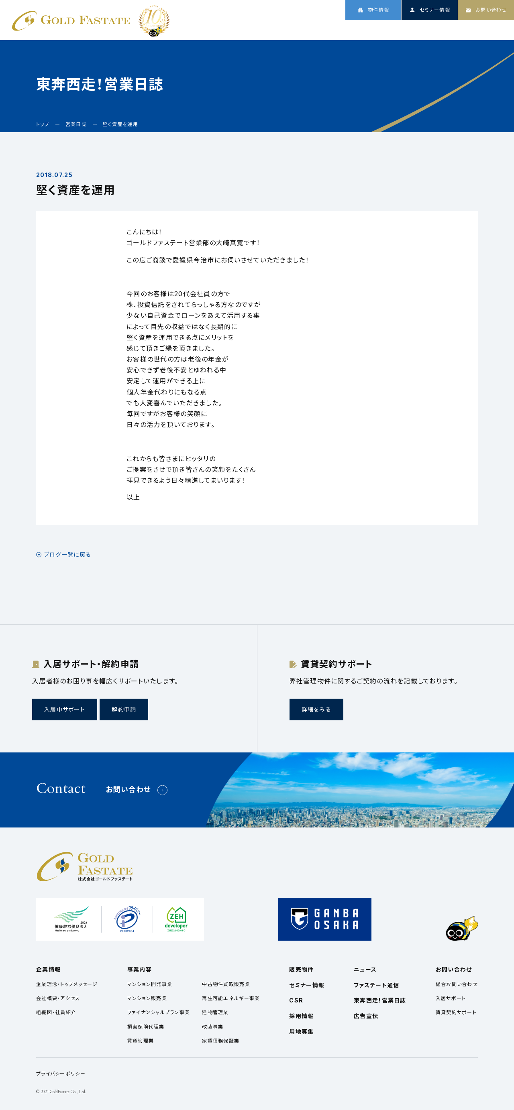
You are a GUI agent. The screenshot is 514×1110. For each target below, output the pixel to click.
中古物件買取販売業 (226, 984)
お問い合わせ (128, 789)
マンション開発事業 (150, 984)
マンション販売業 (147, 998)
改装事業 (212, 1027)
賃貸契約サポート (456, 1012)
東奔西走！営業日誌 (380, 1000)
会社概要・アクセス (58, 998)
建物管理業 (215, 1012)
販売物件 (301, 969)
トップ (315, 29)
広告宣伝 (366, 1015)
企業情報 (349, 29)
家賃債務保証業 (220, 1041)
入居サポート (451, 998)
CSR (457, 29)
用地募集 (301, 1031)
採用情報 (489, 29)
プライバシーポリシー (61, 1074)
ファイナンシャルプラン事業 (158, 1012)
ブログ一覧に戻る (67, 554)
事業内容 (387, 29)
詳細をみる (316, 709)
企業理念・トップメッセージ (67, 984)
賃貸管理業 (140, 1041)
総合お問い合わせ (457, 984)
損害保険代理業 (146, 1027)
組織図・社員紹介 (56, 1012)
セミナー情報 (306, 985)
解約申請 (124, 709)
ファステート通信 (376, 985)
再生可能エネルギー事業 (231, 998)
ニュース (425, 29)
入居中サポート (64, 709)
